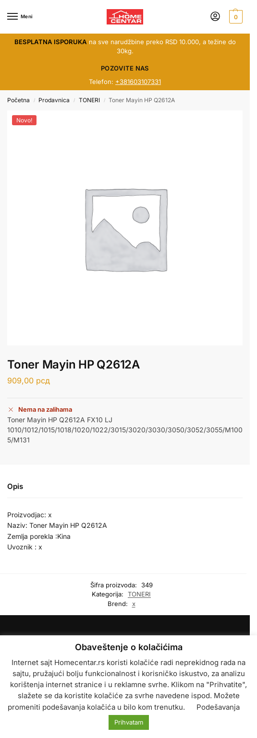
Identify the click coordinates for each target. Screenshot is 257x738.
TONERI (89, 100)
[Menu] (21, 17)
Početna (18, 100)
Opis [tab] (15, 486)
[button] (235, 17)
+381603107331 (138, 81)
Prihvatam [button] (128, 722)
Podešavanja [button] (218, 707)
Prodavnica (54, 100)
